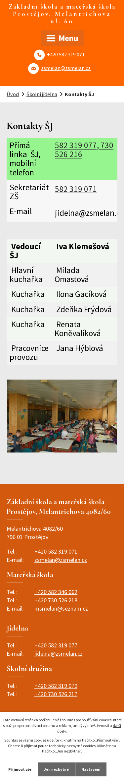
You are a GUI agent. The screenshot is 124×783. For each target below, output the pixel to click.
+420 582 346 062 (55, 592)
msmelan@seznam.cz (61, 608)
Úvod (13, 94)
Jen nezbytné (56, 769)
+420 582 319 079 (55, 686)
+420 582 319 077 (55, 645)
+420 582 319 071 (66, 54)
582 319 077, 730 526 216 (84, 149)
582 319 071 (76, 189)
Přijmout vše (19, 769)
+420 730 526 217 (55, 694)
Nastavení (91, 769)
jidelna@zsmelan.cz (58, 653)
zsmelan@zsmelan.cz (66, 68)
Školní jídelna (41, 94)
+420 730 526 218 (55, 600)
